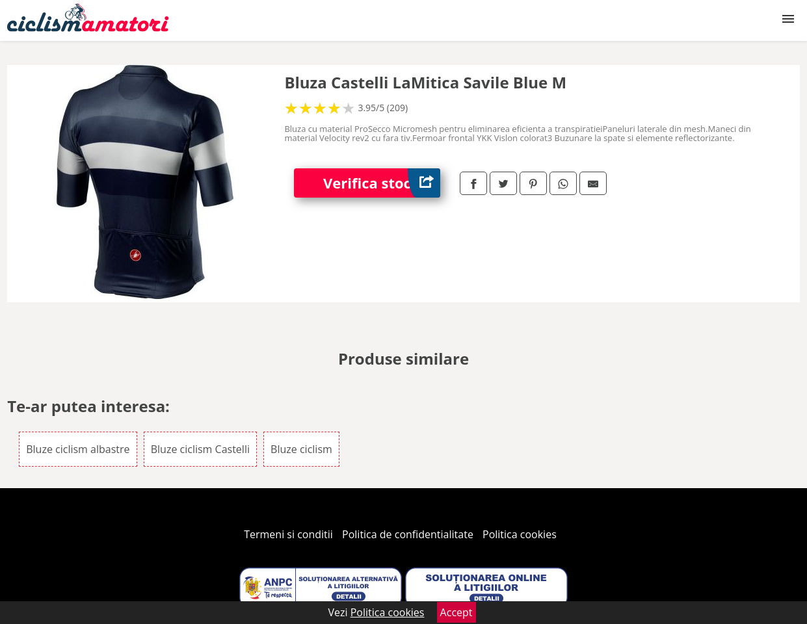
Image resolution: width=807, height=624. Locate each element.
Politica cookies (520, 534)
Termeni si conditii (288, 534)
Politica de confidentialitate (407, 534)
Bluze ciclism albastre (77, 449)
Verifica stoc (381, 183)
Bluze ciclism (301, 449)
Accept (456, 612)
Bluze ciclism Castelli (200, 449)
